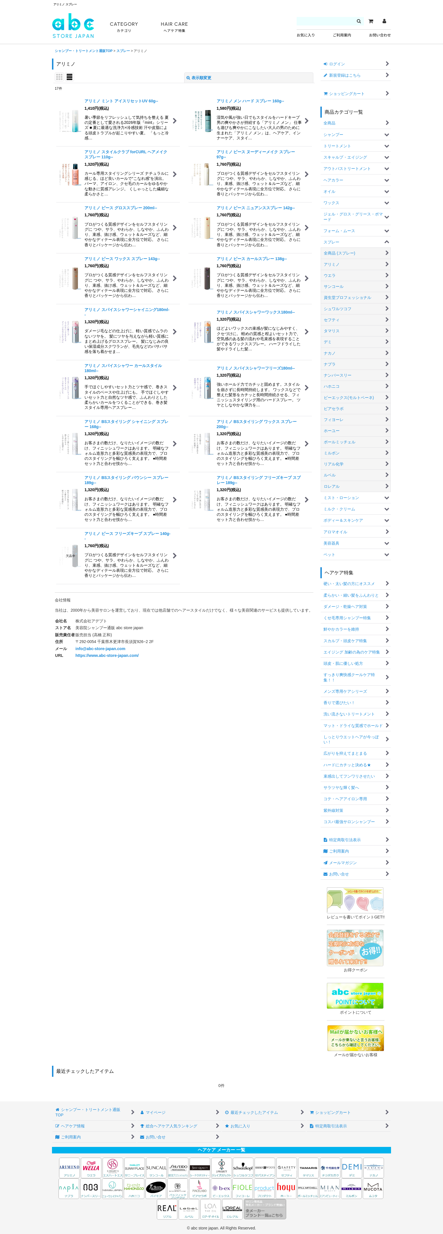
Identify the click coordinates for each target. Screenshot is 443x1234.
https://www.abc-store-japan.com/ (107, 655)
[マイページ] (384, 21)
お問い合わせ (380, 35)
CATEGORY (124, 27)
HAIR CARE (174, 27)
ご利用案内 (342, 35)
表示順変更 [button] (198, 77)
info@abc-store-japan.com (100, 648)
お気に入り (306, 35)
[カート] (370, 21)
